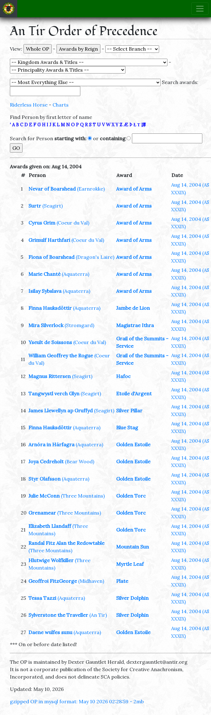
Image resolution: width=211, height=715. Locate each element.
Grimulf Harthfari (49, 240)
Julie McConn (44, 496)
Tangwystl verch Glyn (53, 393)
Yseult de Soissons (50, 342)
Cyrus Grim (41, 223)
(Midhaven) (91, 581)
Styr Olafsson (44, 479)
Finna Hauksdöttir (50, 308)
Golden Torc (131, 496)
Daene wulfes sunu (50, 632)
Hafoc (123, 376)
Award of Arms (134, 189)
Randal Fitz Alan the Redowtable (66, 543)
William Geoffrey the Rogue (60, 355)
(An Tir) (98, 615)
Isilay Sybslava (44, 291)
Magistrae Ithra (135, 325)
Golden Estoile (133, 444)
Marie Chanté (44, 274)
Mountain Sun (132, 547)
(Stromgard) (79, 325)
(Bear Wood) (79, 461)
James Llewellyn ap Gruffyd (60, 410)
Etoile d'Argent (134, 393)
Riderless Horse (29, 105)
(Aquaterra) (75, 274)
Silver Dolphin (132, 598)
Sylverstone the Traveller (58, 615)
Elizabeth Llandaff (49, 526)
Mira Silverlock (45, 325)
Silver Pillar (129, 410)
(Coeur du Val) (73, 223)
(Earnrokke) (91, 189)
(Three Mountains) (83, 496)
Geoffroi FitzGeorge (52, 581)
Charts (61, 105)
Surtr (34, 206)
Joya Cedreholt (46, 461)
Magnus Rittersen (49, 376)
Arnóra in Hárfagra (51, 444)
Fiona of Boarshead (51, 257)
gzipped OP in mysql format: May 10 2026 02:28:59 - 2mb (77, 701)
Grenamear (42, 513)
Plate (122, 581)
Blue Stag (127, 427)
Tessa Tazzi (42, 598)
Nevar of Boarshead (52, 189)
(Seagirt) (52, 206)
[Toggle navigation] (200, 8)
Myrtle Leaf (130, 564)
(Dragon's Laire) (95, 257)
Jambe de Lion (133, 308)
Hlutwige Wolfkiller (51, 560)
